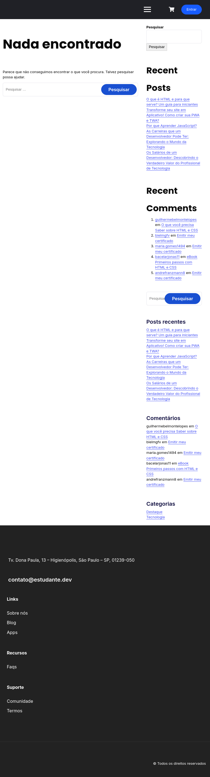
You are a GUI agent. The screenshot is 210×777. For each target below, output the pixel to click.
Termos (14, 710)
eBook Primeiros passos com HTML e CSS (176, 261)
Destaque (154, 512)
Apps (12, 632)
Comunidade (20, 701)
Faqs (12, 666)
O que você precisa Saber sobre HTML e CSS (172, 431)
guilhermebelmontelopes (176, 219)
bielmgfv (162, 235)
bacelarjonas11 (167, 256)
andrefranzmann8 (170, 272)
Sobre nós (17, 613)
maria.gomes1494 (170, 246)
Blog (11, 622)
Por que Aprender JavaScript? (171, 125)
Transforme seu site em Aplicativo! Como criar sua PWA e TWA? (172, 115)
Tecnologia (155, 517)
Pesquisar (155, 27)
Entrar (191, 9)
